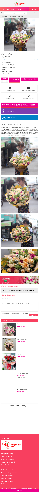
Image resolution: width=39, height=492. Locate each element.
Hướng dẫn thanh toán (7, 459)
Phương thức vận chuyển (8, 462)
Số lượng (5, 78)
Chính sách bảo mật (7, 475)
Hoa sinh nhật (9, 59)
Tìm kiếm (33, 13)
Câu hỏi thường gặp (6, 456)
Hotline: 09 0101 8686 (14, 9)
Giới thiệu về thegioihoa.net (9, 473)
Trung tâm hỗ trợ (6, 465)
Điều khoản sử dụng (7, 481)
